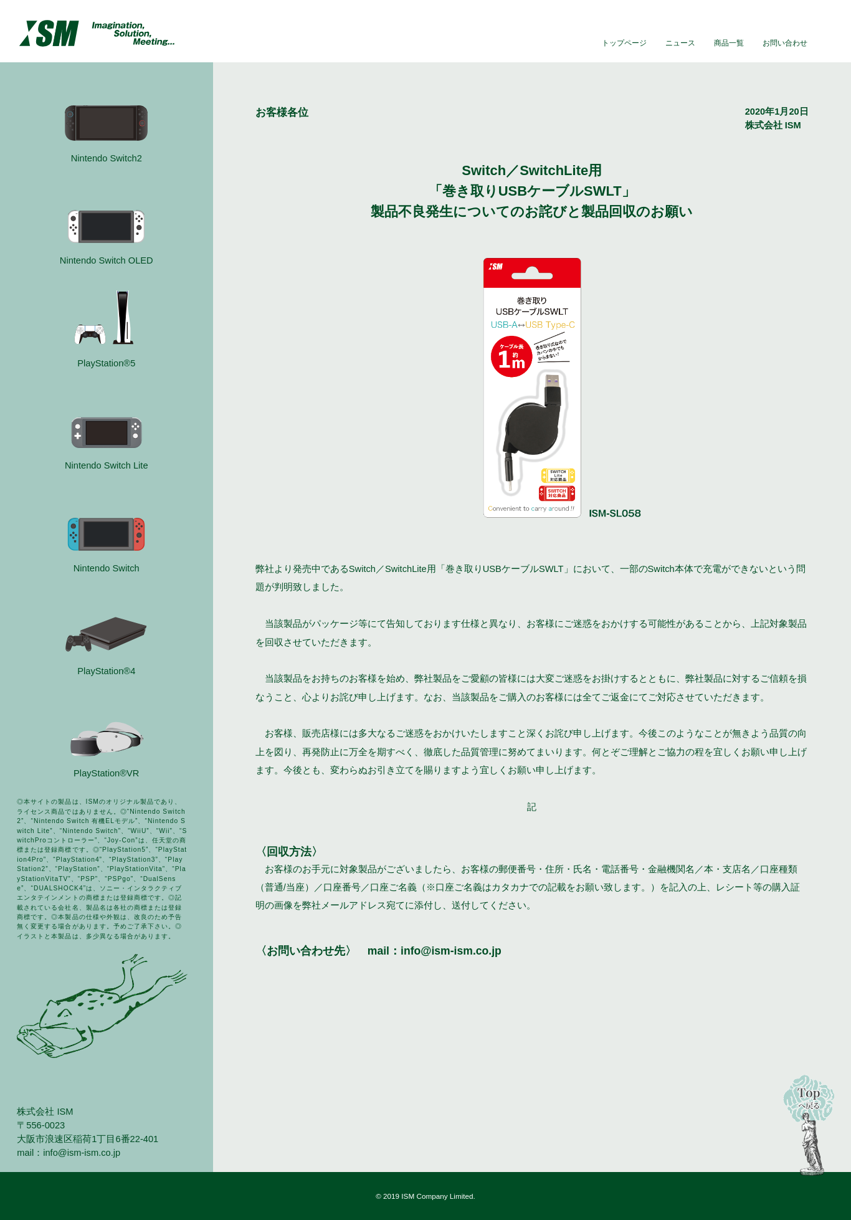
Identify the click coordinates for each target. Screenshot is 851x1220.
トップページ (624, 43)
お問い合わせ (785, 43)
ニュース (680, 43)
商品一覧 (729, 43)
